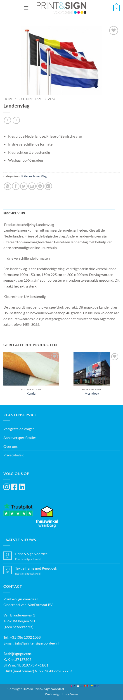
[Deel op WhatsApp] (7, 186)
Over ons (10, 446)
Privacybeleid (13, 455)
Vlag (52, 99)
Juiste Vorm (69, 694)
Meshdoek (92, 393)
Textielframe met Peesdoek (36, 568)
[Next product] (7, 120)
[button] (26, 7)
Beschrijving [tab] (14, 213)
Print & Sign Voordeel (31, 553)
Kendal (31, 393)
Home (8, 99)
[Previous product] (16, 120)
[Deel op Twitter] (24, 186)
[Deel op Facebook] (15, 186)
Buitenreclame (30, 99)
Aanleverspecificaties (19, 437)
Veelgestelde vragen (19, 429)
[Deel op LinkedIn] (48, 186)
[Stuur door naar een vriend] (32, 186)
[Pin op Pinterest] (40, 186)
